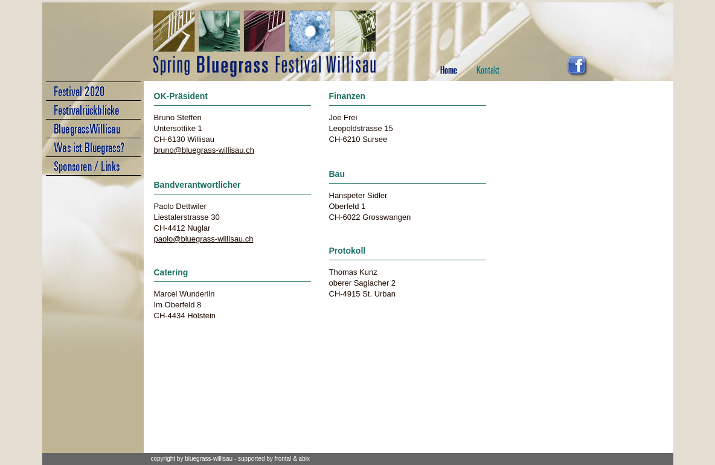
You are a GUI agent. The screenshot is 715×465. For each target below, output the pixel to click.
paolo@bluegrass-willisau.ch (204, 238)
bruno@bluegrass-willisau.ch (204, 150)
